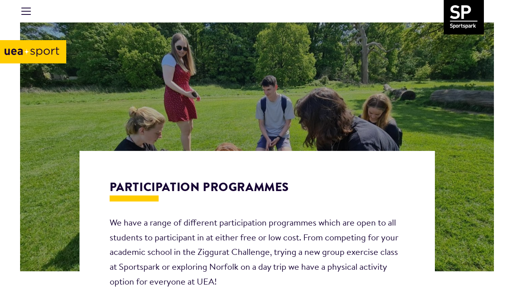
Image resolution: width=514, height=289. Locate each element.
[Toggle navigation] (26, 11)
